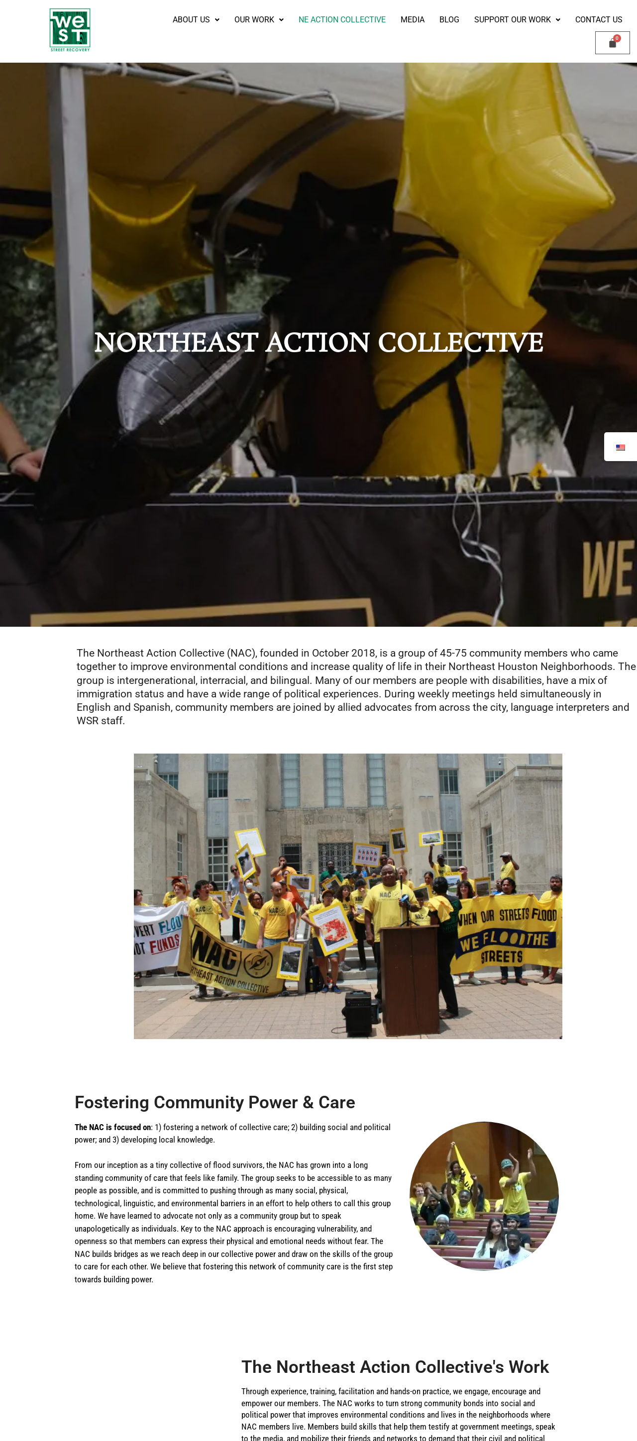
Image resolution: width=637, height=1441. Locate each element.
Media (413, 19)
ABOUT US (196, 19)
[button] (196, 19)
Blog (449, 19)
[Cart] (612, 42)
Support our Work (517, 19)
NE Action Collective (342, 19)
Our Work (259, 19)
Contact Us (599, 19)
